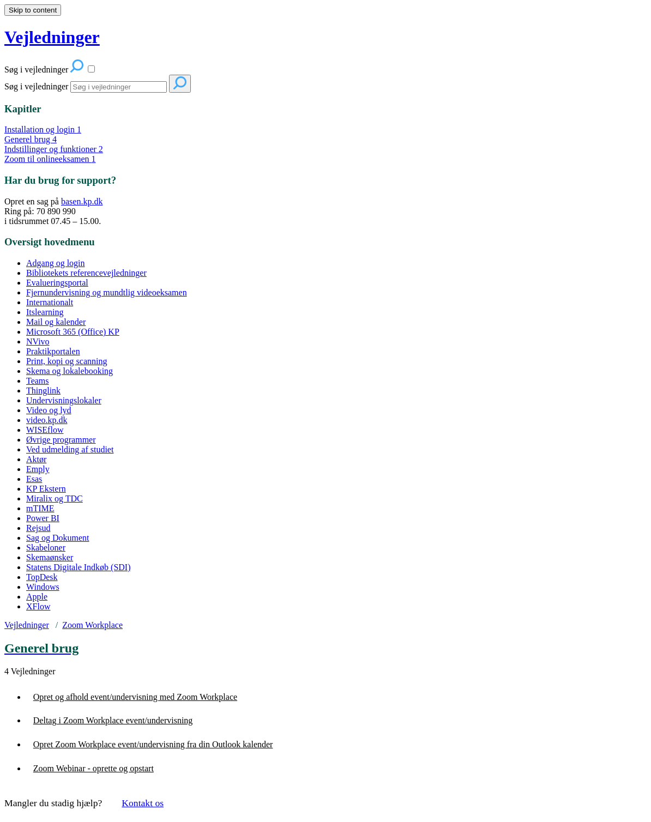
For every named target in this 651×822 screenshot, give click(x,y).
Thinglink (43, 390)
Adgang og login (55, 263)
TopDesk (42, 577)
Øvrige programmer (61, 439)
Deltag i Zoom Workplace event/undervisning (113, 720)
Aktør (36, 459)
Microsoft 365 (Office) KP (72, 331)
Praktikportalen (53, 351)
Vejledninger (26, 625)
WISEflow (44, 429)
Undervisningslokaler (63, 400)
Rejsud (38, 528)
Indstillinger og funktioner (53, 149)
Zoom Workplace (92, 625)
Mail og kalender (56, 322)
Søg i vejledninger (36, 86)
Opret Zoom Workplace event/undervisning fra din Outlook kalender (153, 744)
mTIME (40, 508)
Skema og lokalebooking (69, 371)
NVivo (38, 341)
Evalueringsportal (57, 282)
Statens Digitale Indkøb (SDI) (78, 567)
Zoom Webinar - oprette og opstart (93, 768)
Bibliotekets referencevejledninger (86, 272)
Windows (42, 586)
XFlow (38, 606)
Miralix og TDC (54, 498)
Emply (38, 469)
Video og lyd (48, 410)
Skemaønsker (49, 557)
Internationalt (49, 302)
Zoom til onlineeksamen (50, 159)
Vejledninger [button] (52, 37)
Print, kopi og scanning (66, 361)
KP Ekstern (46, 488)
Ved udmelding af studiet (69, 449)
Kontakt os (143, 802)
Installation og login (42, 129)
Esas (34, 478)
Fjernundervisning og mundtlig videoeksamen (106, 292)
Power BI (42, 518)
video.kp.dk (47, 420)
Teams (37, 380)
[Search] (118, 87)
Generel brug (30, 139)
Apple (36, 596)
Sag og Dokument (57, 537)
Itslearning (44, 312)
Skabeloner (45, 547)
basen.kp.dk (82, 201)
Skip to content (33, 10)
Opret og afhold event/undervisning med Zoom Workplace (135, 697)
